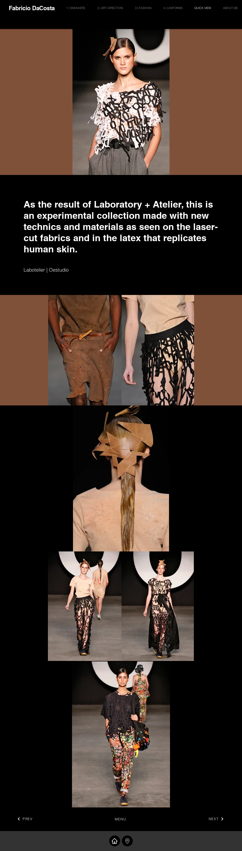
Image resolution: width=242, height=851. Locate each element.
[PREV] (25, 819)
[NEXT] (216, 819)
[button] (127, 840)
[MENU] (121, 819)
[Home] (114, 840)
